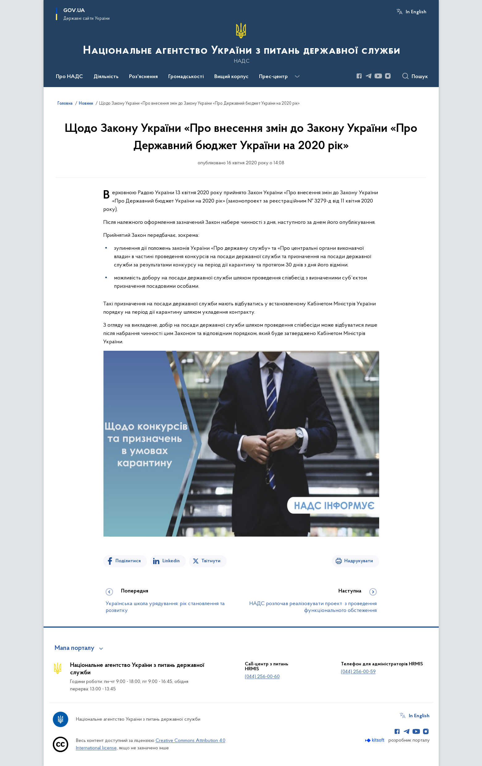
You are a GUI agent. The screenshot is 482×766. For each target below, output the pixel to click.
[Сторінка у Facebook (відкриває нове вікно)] (359, 76)
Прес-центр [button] (273, 77)
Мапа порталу (74, 648)
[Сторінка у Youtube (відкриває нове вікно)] (378, 76)
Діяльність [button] (106, 77)
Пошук (420, 77)
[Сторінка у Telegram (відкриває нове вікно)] (368, 76)
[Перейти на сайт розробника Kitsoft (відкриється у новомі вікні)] (375, 740)
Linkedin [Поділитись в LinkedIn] (171, 561)
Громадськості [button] (186, 77)
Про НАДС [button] (69, 77)
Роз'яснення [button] (143, 77)
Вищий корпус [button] (231, 77)
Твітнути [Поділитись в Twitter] (210, 561)
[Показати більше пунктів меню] (297, 76)
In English (416, 12)
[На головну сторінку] (241, 43)
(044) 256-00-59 (358, 671)
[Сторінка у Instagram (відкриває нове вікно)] (388, 76)
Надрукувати (358, 561)
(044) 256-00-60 (262, 676)
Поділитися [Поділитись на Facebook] (128, 561)
